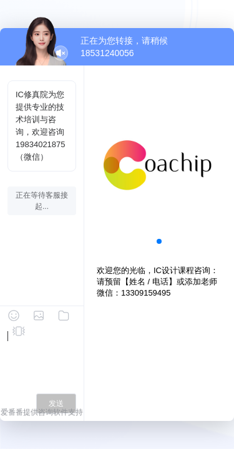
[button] (159, 241)
